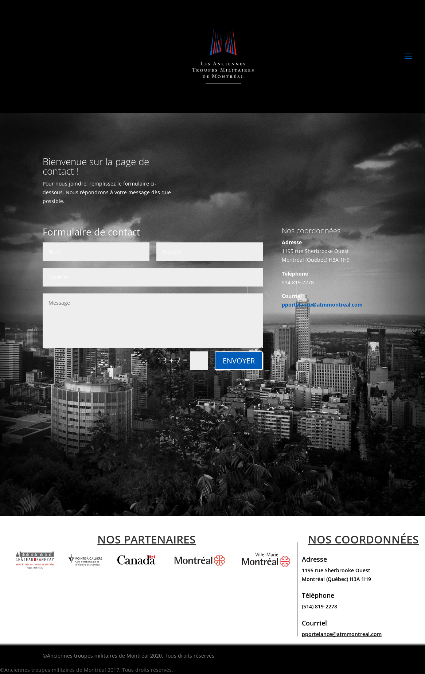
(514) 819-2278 (319, 606)
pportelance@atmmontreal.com (322, 304)
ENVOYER (239, 361)
